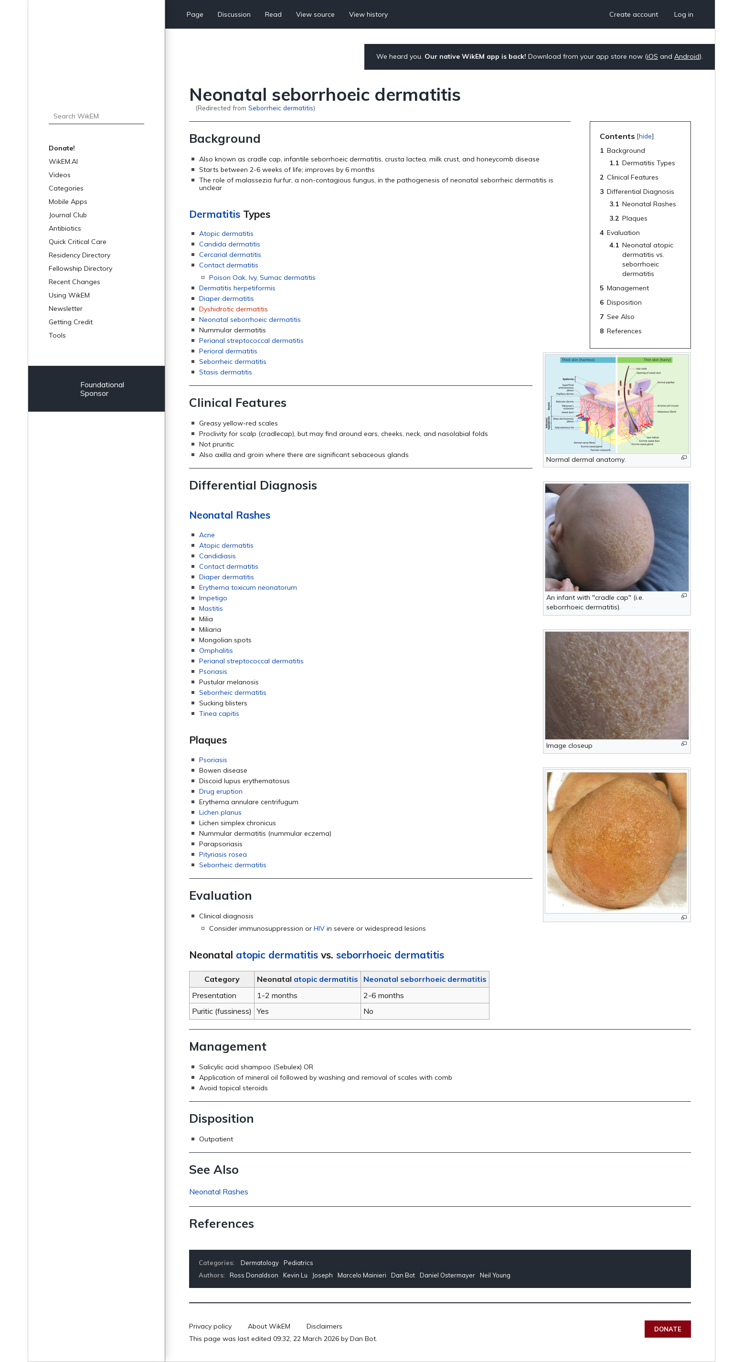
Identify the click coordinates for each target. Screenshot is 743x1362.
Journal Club (68, 215)
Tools (57, 335)
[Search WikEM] (96, 116)
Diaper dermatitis (226, 298)
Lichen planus (220, 812)
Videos (60, 174)
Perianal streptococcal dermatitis (251, 340)
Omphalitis (216, 650)
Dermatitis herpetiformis (237, 288)
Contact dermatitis (228, 265)
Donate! (62, 148)
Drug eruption (221, 791)
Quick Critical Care (77, 241)
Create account (633, 14)
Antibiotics (65, 228)
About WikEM (269, 1326)
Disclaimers (324, 1326)
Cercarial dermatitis (230, 254)
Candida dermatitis (229, 244)
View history (368, 14)
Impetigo (213, 598)
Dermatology (260, 1262)
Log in (683, 14)
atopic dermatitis (277, 954)
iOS (652, 56)
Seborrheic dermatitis (280, 108)
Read (273, 14)
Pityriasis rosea (223, 854)
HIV (319, 928)
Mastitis (211, 608)
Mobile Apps (68, 201)
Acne (207, 535)
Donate (667, 1329)
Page (195, 14)
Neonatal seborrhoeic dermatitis (250, 319)
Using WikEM (69, 295)
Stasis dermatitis (225, 372)
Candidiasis (217, 556)
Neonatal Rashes (229, 515)
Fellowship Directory (80, 268)
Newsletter (66, 308)
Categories (66, 188)
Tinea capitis (219, 713)
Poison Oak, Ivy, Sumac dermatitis (262, 277)
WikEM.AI (63, 161)
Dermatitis (214, 214)
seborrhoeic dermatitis (390, 954)
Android (687, 56)
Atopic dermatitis (226, 233)
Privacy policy (210, 1326)
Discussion (234, 14)
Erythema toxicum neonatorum (248, 587)
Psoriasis (213, 671)
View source (315, 14)
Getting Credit (71, 322)
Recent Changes (74, 281)
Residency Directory (79, 255)
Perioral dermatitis (228, 351)
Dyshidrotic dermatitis (233, 309)
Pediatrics (298, 1262)
